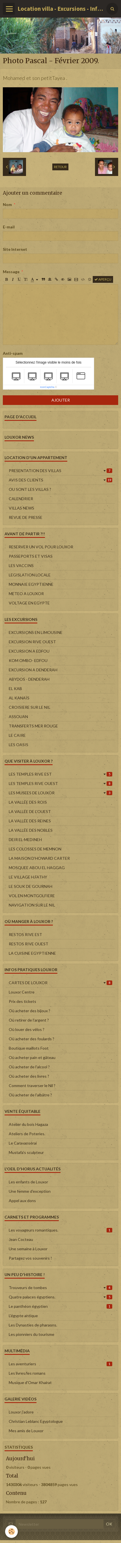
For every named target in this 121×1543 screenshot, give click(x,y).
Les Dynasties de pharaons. (33, 1325)
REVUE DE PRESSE (25, 517)
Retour (60, 167)
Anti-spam (13, 353)
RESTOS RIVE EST (25, 934)
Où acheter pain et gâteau (32, 1057)
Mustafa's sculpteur (26, 1152)
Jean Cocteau (21, 1239)
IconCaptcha (47, 387)
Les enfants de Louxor (28, 1181)
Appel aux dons (22, 1200)
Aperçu (102, 279)
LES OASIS (18, 744)
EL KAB (15, 688)
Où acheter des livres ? (29, 1076)
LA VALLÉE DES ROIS (28, 802)
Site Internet (15, 249)
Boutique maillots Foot (29, 1048)
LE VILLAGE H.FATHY (28, 877)
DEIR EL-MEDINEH (25, 839)
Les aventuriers (60, 1363)
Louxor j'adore (21, 1412)
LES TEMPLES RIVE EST (60, 774)
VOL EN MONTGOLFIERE (32, 895)
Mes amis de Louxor (26, 1430)
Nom (7, 204)
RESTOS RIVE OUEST (28, 943)
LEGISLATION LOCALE (30, 574)
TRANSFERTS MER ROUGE (33, 725)
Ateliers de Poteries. (27, 1133)
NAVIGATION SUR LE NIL (32, 905)
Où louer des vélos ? (26, 1029)
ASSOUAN (18, 716)
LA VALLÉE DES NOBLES (31, 830)
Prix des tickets (22, 1001)
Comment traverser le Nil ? (32, 1085)
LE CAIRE (17, 735)
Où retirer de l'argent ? (29, 1020)
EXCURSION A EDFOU (29, 651)
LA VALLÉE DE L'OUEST (30, 811)
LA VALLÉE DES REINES (30, 820)
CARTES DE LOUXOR (60, 982)
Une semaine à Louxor (28, 1248)
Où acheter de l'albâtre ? (30, 1094)
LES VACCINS (21, 565)
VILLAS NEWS (21, 508)
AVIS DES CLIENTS (60, 479)
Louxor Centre (21, 992)
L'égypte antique (23, 1315)
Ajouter (60, 400)
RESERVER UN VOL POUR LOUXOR (41, 546)
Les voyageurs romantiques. (60, 1230)
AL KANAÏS (19, 697)
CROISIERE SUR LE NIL (29, 707)
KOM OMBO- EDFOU (28, 660)
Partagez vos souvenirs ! (30, 1258)
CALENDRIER (21, 498)
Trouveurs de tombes (60, 1287)
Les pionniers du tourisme (31, 1334)
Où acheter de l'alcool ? (29, 1066)
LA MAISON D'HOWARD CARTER (39, 858)
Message (11, 271)
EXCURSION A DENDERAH (33, 669)
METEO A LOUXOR (26, 593)
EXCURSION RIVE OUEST (32, 641)
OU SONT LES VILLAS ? (30, 489)
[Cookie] (11, 1531)
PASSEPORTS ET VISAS (31, 556)
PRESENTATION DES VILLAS (60, 470)
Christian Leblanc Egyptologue (36, 1421)
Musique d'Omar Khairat (30, 1382)
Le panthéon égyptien (60, 1306)
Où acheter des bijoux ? (29, 1010)
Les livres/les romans (27, 1373)
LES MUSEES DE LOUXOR (60, 792)
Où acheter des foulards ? (31, 1038)
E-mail (9, 226)
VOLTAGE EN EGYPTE (29, 602)
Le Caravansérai (23, 1143)
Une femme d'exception (30, 1191)
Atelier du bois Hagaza (28, 1124)
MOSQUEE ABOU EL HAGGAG (37, 867)
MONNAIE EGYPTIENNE (31, 584)
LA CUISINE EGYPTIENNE (32, 953)
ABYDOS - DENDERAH (29, 679)
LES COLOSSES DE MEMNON (35, 848)
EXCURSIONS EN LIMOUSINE (35, 632)
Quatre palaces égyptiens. (60, 1296)
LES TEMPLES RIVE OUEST (60, 783)
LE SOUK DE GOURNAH (30, 886)
